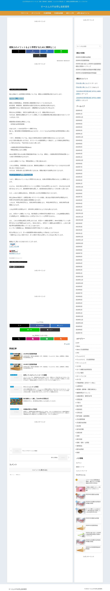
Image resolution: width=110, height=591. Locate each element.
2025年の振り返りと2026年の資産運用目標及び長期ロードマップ (88, 65)
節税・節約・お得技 (19, 262)
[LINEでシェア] (50, 51)
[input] (88, 46)
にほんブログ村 (14, 242)
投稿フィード (80, 467)
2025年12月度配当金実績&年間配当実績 (88, 69)
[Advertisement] (39, 33)
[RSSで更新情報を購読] (45, 334)
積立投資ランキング (14, 249)
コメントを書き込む (40, 467)
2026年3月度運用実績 (82, 60)
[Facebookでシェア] (30, 51)
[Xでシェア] (19, 51)
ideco (11, 262)
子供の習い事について (83, 83)
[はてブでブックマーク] (40, 51)
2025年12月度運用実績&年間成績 (86, 73)
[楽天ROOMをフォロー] (38, 334)
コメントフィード (81, 471)
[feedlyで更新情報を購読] (41, 334)
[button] (60, 51)
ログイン (79, 463)
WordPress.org (80, 475)
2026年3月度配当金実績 (83, 57)
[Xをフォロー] (34, 334)
